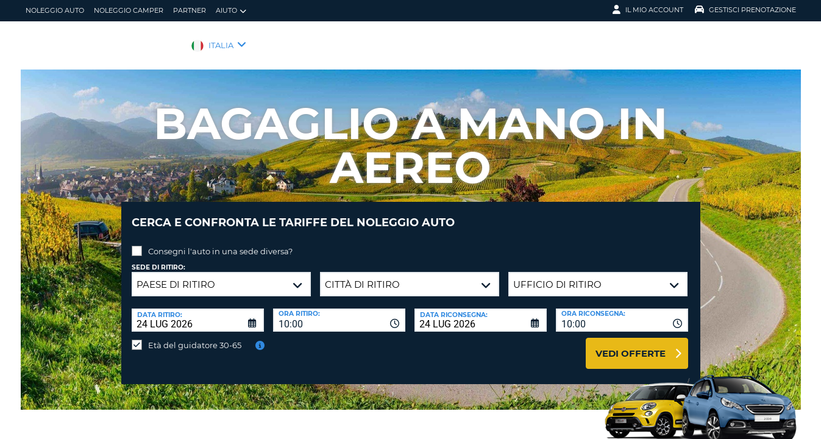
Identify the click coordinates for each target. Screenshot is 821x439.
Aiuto (231, 11)
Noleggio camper (128, 10)
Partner (189, 10)
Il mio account (648, 9)
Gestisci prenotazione (745, 9)
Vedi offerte (630, 344)
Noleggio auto (55, 10)
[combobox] (339, 311)
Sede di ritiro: (158, 258)
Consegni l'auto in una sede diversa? (220, 242)
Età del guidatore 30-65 (194, 336)
